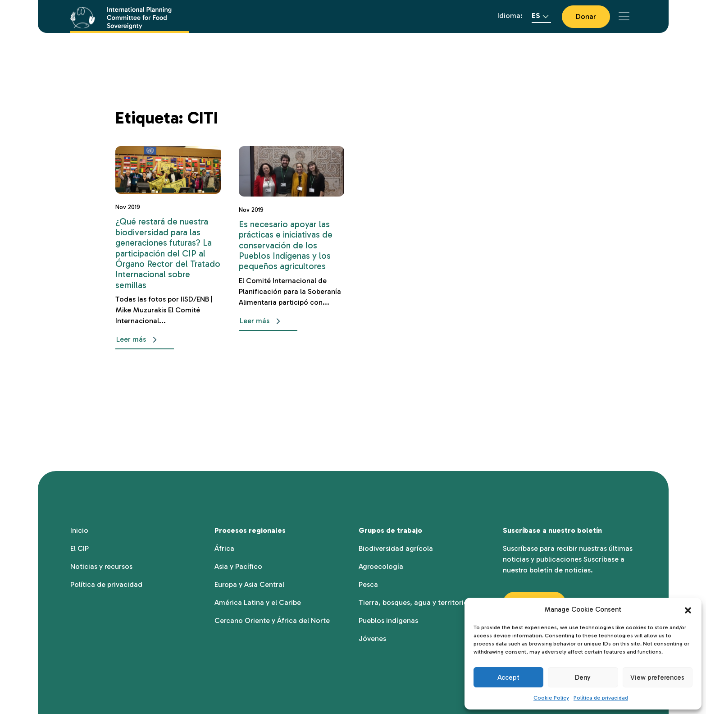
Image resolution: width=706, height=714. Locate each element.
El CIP (79, 548)
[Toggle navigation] (624, 16)
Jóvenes (372, 638)
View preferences (657, 677)
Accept (508, 677)
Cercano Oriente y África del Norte (272, 620)
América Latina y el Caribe (257, 602)
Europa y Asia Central (249, 584)
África (224, 548)
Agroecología (381, 566)
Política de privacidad (601, 698)
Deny (583, 677)
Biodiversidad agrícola (396, 548)
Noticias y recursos (101, 566)
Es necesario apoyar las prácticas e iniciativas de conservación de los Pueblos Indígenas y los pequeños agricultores (286, 245)
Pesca (368, 584)
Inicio (79, 530)
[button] (687, 609)
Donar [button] (586, 16)
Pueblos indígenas (388, 620)
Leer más (138, 339)
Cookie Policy (551, 698)
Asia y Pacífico (238, 566)
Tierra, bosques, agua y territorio (413, 602)
